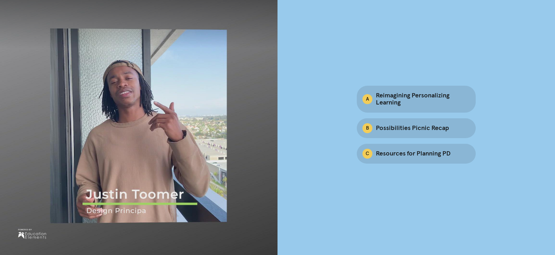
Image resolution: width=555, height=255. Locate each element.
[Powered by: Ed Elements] (32, 234)
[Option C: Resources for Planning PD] (416, 154)
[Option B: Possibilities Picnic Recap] (416, 128)
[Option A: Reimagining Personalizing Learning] (416, 99)
